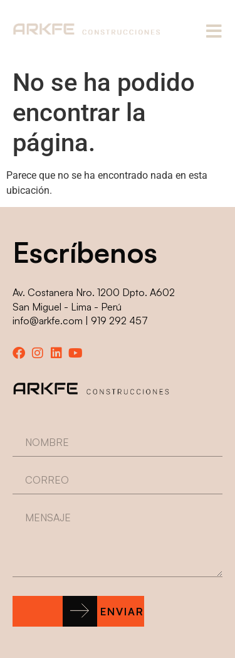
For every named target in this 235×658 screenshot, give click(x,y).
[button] (78, 611)
